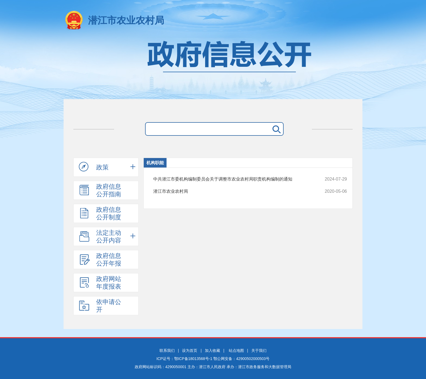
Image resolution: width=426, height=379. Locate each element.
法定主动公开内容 (100, 236)
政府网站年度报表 (100, 282)
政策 (94, 167)
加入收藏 (212, 350)
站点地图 (236, 350)
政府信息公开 (213, 67)
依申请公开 (100, 305)
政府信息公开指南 (100, 190)
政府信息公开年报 (100, 259)
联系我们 (167, 350)
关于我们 (259, 350)
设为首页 (189, 350)
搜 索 (275, 129)
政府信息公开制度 (100, 213)
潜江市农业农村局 (126, 20)
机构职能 (155, 162)
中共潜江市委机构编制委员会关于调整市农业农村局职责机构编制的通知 (232, 179)
